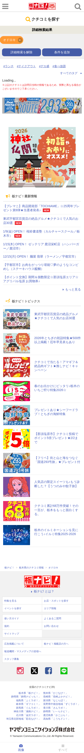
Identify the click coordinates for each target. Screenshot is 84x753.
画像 (21, 748)
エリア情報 (50, 608)
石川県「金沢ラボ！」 (28, 715)
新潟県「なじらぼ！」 (55, 700)
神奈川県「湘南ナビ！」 (27, 711)
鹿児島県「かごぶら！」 (56, 715)
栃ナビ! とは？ (42, 591)
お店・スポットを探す (56, 600)
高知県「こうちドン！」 (56, 719)
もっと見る (71, 289)
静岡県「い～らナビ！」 (56, 711)
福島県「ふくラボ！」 (28, 700)
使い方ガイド (11, 618)
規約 (6, 626)
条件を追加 (62, 52)
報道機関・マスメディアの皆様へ (22, 651)
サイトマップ (11, 633)
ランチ (9, 66)
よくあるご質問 (52, 618)
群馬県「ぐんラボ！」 (28, 708)
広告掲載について (14, 643)
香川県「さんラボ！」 (55, 708)
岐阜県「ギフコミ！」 (28, 704)
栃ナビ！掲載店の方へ (56, 643)
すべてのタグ (71, 73)
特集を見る (10, 600)
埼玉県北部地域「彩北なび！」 (23, 719)
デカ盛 (45, 66)
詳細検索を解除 (21, 52)
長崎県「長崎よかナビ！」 (58, 696)
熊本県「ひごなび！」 (55, 693)
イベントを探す (13, 608)
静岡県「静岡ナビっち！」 (26, 696)
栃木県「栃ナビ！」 (30, 693)
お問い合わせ (51, 626)
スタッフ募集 (11, 659)
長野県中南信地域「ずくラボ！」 (61, 704)
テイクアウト (27, 66)
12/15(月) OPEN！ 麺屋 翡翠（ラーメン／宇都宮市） (40, 256)
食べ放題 (60, 66)
